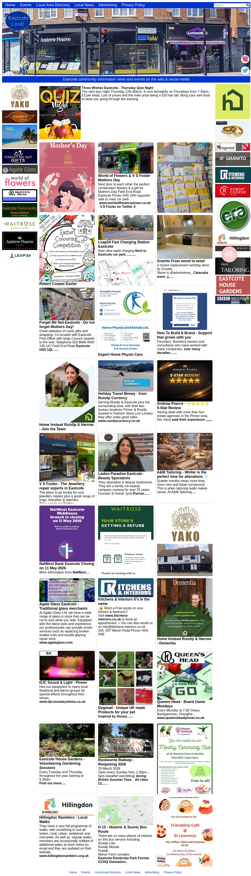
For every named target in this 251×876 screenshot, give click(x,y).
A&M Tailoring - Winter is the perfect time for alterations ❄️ (183, 474)
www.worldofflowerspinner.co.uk (125, 203)
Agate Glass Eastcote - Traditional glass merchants (63, 606)
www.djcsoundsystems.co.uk (62, 701)
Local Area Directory (53, 5)
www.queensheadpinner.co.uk (180, 718)
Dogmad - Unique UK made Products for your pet (121, 710)
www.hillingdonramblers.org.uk (64, 856)
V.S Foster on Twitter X (118, 206)
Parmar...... (141, 493)
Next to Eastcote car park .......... (122, 252)
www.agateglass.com (56, 642)
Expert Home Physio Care (120, 354)
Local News (84, 5)
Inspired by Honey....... (115, 716)
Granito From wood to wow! (181, 261)
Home (10, 5)
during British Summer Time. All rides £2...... (123, 779)
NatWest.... (81, 572)
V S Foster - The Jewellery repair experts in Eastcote (61, 486)
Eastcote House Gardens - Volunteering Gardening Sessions (62, 763)
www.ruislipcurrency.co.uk (119, 421)
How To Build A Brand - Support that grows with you (184, 335)
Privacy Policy (133, 5)
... (194, 492)
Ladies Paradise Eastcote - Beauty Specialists (121, 476)
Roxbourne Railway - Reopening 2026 (116, 762)
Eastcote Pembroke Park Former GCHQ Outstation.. (123, 860)
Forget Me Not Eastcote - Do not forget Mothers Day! (67, 324)
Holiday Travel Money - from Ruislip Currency (122, 396)
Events (25, 5)
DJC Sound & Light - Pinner (63, 682)
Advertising (107, 5)
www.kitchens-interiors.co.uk (113, 617)
